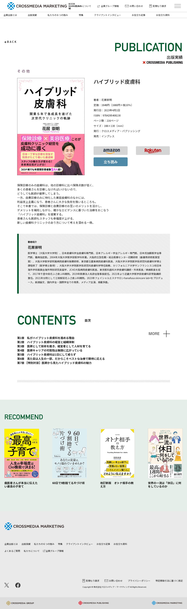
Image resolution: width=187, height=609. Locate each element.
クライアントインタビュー (107, 15)
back (12, 42)
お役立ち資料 (163, 15)
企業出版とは (10, 15)
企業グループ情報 (108, 6)
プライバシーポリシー (139, 580)
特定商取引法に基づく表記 (169, 580)
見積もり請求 (157, 6)
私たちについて (83, 6)
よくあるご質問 (12, 551)
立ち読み (111, 161)
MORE (153, 334)
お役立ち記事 (138, 15)
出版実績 (32, 15)
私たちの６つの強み (58, 15)
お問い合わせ (134, 6)
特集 (81, 15)
